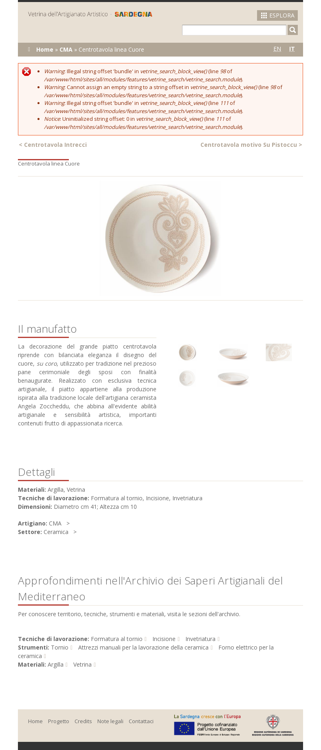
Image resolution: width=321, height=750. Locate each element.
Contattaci (141, 721)
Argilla (56, 664)
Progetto (58, 721)
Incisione (164, 639)
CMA (66, 49)
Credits (83, 721)
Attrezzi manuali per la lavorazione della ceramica (143, 647)
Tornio (59, 647)
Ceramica (56, 532)
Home (44, 49)
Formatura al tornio (117, 639)
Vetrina (82, 664)
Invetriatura (200, 639)
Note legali (110, 721)
